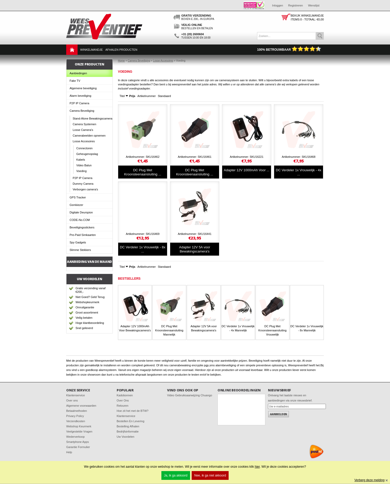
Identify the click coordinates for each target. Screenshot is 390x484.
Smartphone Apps (77, 441)
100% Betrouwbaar (289, 49)
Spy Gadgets (78, 242)
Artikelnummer (146, 96)
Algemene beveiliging (83, 88)
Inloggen (277, 5)
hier (257, 466)
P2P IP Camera (79, 103)
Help (69, 452)
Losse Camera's (83, 129)
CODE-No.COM (80, 219)
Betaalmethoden (76, 410)
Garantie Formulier (78, 447)
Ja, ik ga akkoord (176, 475)
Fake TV (75, 80)
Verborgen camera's (85, 189)
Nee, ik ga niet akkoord (210, 475)
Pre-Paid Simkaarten (83, 234)
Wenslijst (313, 5)
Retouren (122, 405)
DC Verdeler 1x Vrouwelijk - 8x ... (143, 249)
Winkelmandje (91, 49)
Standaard (164, 96)
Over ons (72, 400)
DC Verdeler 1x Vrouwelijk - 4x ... (298, 172)
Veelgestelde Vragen (79, 431)
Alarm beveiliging (80, 95)
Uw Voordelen (125, 436)
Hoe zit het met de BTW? (132, 410)
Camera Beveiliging (82, 110)
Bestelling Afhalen (128, 426)
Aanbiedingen (78, 73)
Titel (122, 96)
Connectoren (84, 148)
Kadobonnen (125, 395)
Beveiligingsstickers (82, 227)
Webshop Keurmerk (78, 426)
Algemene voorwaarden (81, 405)
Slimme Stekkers (80, 249)
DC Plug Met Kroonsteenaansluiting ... (142, 172)
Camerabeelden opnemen (89, 135)
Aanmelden (278, 414)
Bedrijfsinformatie (128, 431)
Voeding (81, 171)
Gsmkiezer (76, 204)
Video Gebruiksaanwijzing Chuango (189, 395)
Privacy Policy (75, 416)
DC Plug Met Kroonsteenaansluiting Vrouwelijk (272, 330)
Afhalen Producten (121, 49)
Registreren (295, 5)
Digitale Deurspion (81, 212)
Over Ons (123, 400)
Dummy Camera (83, 183)
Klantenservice (75, 395)
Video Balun (84, 165)
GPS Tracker (78, 197)
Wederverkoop (75, 436)
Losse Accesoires (84, 141)
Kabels (80, 159)
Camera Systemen (84, 124)
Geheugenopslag (87, 153)
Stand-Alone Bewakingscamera (92, 118)
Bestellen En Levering (130, 421)
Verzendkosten (75, 421)
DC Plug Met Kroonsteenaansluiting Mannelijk (169, 330)
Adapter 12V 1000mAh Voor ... (246, 170)
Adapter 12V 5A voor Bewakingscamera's (194, 249)
